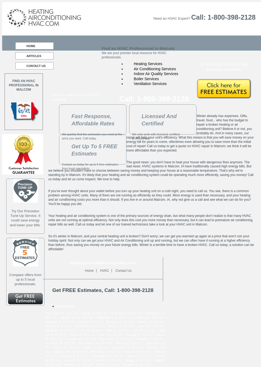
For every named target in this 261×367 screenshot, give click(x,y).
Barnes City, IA (70, 317)
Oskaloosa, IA (72, 364)
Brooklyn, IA (144, 321)
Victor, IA (84, 330)
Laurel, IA (89, 347)
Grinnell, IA (144, 339)
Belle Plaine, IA (109, 339)
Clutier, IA (104, 334)
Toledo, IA (151, 343)
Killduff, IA (76, 334)
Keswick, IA (130, 364)
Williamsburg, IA (155, 313)
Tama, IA (151, 347)
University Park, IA (64, 351)
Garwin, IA (133, 356)
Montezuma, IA (84, 326)
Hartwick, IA (133, 334)
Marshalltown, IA (107, 317)
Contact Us (36, 66)
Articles (33, 56)
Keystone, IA (131, 351)
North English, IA (101, 356)
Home (30, 46)
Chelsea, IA (122, 343)
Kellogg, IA (132, 360)
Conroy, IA (83, 321)
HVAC (104, 271)
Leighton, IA (142, 317)
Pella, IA (111, 330)
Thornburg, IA (54, 343)
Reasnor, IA (102, 360)
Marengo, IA (113, 321)
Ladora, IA (144, 326)
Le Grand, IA (71, 360)
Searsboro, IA (120, 347)
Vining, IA (102, 364)
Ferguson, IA (67, 356)
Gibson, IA (59, 347)
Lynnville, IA (73, 339)
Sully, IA (138, 330)
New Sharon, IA (88, 343)
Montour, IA (115, 326)
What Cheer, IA (55, 313)
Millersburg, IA (99, 351)
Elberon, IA (52, 326)
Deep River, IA (120, 313)
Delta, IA (160, 351)
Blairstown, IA (54, 330)
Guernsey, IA (53, 321)
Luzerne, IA (88, 313)
